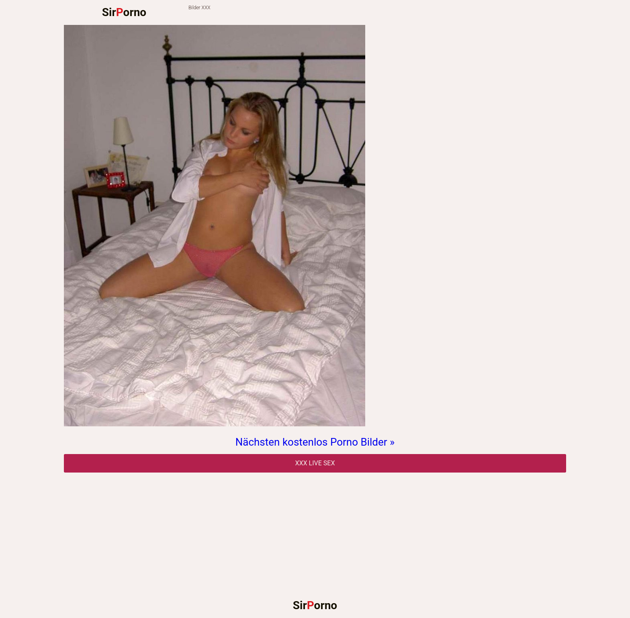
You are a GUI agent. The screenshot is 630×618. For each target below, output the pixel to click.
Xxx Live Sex (315, 463)
